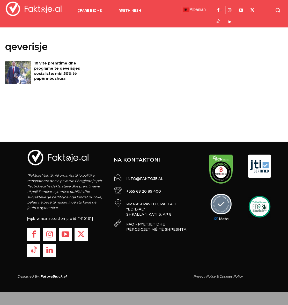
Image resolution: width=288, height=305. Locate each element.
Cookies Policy (231, 276)
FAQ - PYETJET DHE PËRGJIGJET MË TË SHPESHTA (156, 227)
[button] (277, 10)
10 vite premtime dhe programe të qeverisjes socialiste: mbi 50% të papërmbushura (57, 71)
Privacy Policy (204, 276)
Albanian (194, 10)
